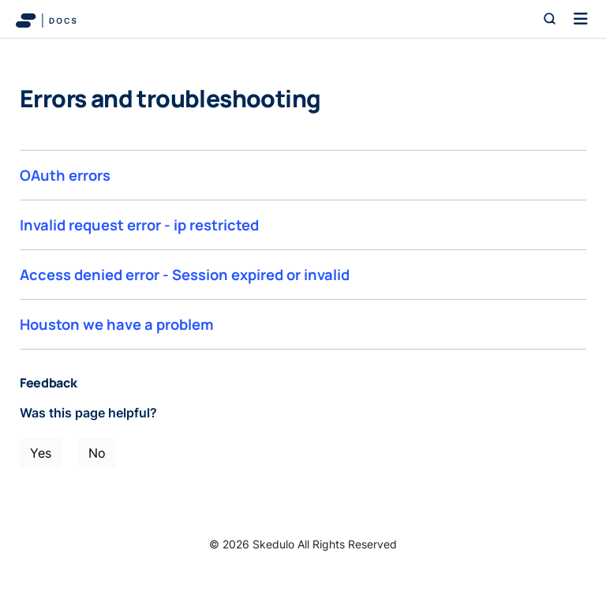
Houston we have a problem (117, 324)
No (97, 453)
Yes (40, 453)
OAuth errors (65, 175)
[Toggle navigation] (580, 19)
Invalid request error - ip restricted (139, 225)
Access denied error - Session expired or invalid (185, 274)
